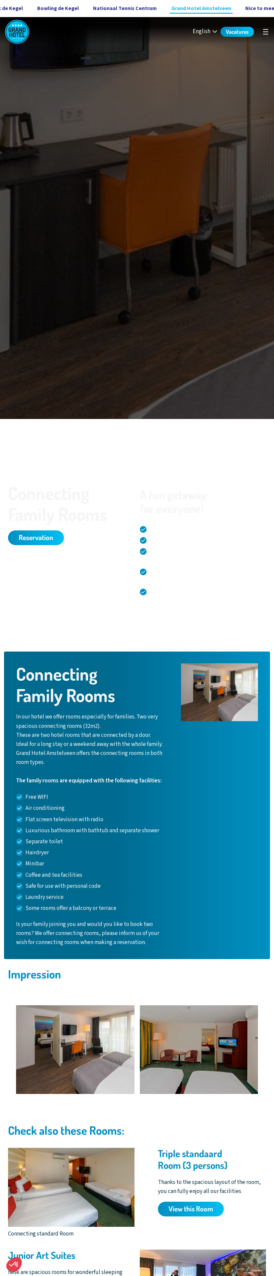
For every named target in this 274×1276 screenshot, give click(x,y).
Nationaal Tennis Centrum (111, 8)
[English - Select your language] (205, 31)
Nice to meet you (252, 8)
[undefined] (265, 31)
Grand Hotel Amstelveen (187, 8)
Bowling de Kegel (44, 8)
